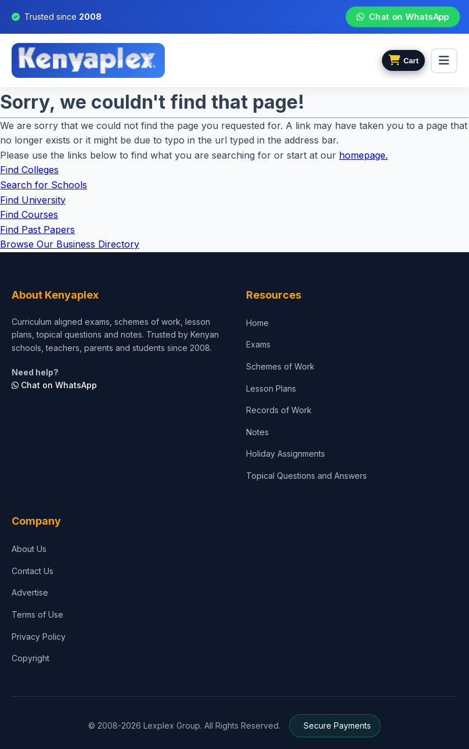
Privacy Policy (39, 637)
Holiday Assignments (285, 453)
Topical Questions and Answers (306, 476)
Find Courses (29, 214)
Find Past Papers (37, 229)
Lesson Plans (271, 388)
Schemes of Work (280, 366)
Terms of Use (37, 614)
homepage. (363, 155)
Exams (258, 344)
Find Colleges (29, 169)
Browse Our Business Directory (69, 244)
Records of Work (279, 410)
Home (257, 323)
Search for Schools (43, 185)
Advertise (30, 592)
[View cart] (403, 60)
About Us (29, 549)
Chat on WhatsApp (403, 17)
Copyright (30, 658)
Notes (257, 432)
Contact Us (32, 571)
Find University (33, 200)
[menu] (444, 60)
